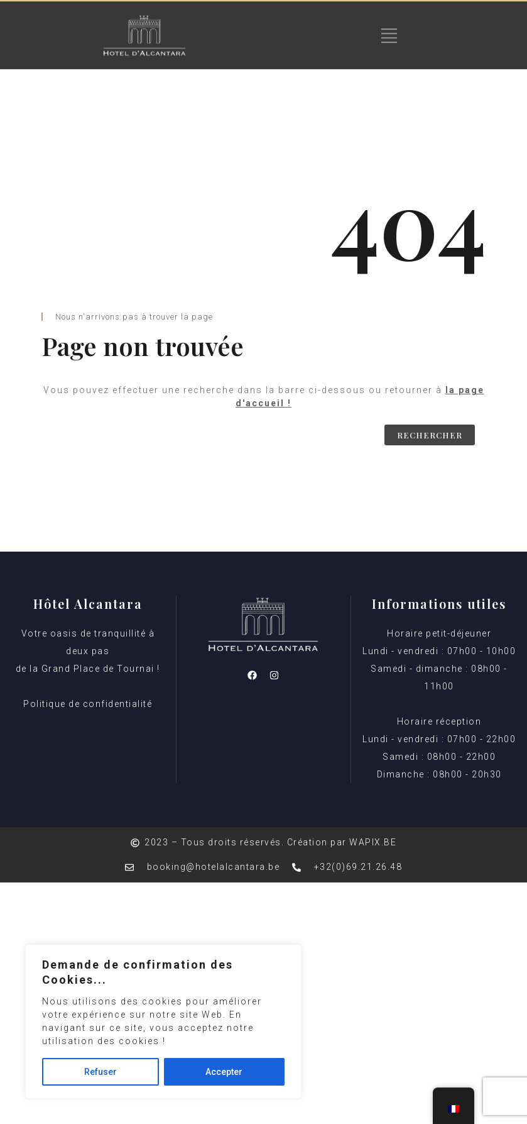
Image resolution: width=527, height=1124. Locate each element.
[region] (163, 1021)
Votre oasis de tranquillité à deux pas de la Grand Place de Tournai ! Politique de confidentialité (88, 668)
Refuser (100, 1072)
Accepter (223, 1072)
